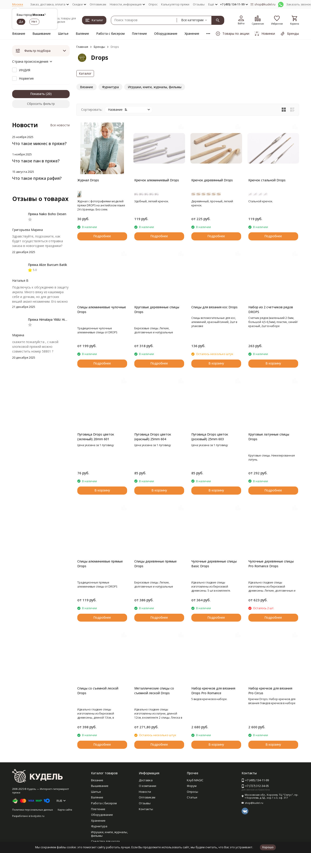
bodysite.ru (37, 816)
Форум (192, 786)
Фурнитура (99, 826)
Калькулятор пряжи (175, 4)
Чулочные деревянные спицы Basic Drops (214, 563)
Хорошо (268, 847)
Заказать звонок (298, 4)
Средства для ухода (105, 841)
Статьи (192, 797)
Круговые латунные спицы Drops (268, 436)
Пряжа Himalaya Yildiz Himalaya (51, 319)
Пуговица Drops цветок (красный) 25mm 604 (152, 436)
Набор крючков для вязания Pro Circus (270, 690)
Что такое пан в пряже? (35, 161)
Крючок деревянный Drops (212, 180)
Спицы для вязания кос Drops (214, 307)
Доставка (146, 780)
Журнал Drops (88, 180)
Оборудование (165, 33)
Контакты (146, 809)
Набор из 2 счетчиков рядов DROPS (270, 309)
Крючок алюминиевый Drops (156, 180)
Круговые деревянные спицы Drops (156, 309)
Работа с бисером (110, 33)
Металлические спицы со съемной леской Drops (154, 690)
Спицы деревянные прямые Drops (155, 563)
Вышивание (41, 33)
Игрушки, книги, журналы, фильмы (109, 834)
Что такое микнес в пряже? (39, 143)
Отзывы (199, 4)
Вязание (18, 33)
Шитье (63, 33)
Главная (82, 47)
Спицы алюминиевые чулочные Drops (101, 309)
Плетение (139, 33)
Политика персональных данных (32, 809)
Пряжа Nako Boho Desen (47, 214)
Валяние (82, 33)
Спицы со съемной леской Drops (97, 690)
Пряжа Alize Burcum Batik (47, 265)
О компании (147, 786)
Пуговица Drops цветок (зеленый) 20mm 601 (95, 436)
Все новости (60, 125)
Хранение (192, 33)
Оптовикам (98, 4)
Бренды (99, 47)
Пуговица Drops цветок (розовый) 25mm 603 (209, 436)
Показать (37, 94)
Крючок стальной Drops (267, 180)
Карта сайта (65, 809)
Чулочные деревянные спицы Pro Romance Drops (271, 563)
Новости (145, 792)
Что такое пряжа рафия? (37, 178)
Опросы (192, 792)
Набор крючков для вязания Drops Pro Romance (213, 690)
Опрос (153, 4)
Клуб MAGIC (195, 780)
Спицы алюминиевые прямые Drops (100, 563)
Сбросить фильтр (41, 103)
